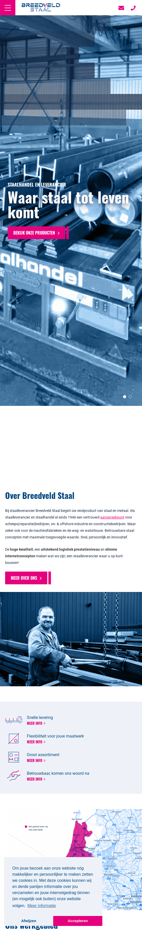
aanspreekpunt (112, 517)
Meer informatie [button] (41, 905)
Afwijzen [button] (28, 921)
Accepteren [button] (78, 921)
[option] (71, 247)
